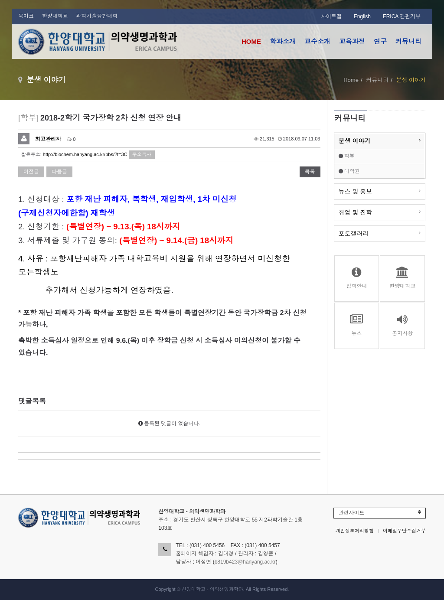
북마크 (26, 16)
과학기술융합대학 (97, 16)
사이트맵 (331, 16)
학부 (347, 156)
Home (351, 80)
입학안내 (357, 278)
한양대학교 (55, 16)
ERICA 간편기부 (402, 16)
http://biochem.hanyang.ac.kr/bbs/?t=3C (85, 154)
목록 (310, 172)
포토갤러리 (354, 233)
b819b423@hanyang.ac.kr (245, 562)
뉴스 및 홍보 (355, 191)
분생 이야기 (355, 140)
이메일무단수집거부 (404, 530)
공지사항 (402, 325)
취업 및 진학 (355, 212)
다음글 (59, 172)
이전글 (31, 172)
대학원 (349, 171)
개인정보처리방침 (355, 530)
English (362, 16)
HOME (251, 41)
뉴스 (357, 325)
